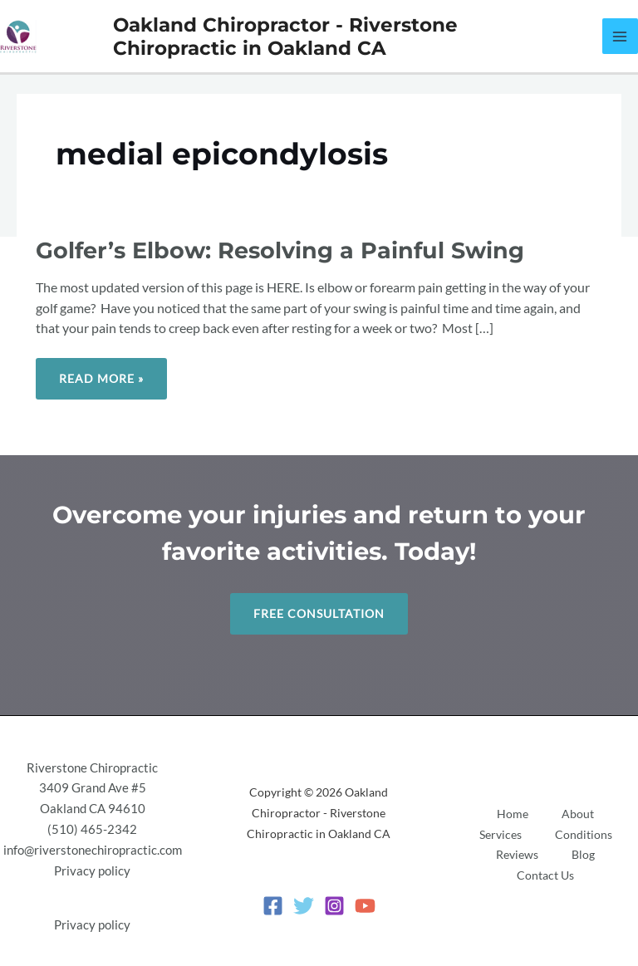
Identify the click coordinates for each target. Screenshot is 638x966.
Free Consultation (319, 613)
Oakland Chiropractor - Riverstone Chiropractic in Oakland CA (285, 36)
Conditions (583, 834)
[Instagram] (334, 905)
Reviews (517, 854)
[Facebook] (273, 905)
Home (512, 814)
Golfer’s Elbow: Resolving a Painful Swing (280, 250)
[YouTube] (365, 905)
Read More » (101, 371)
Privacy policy (92, 871)
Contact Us (545, 875)
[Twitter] (303, 905)
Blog (583, 854)
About (578, 814)
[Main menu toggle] (620, 36)
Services (500, 834)
